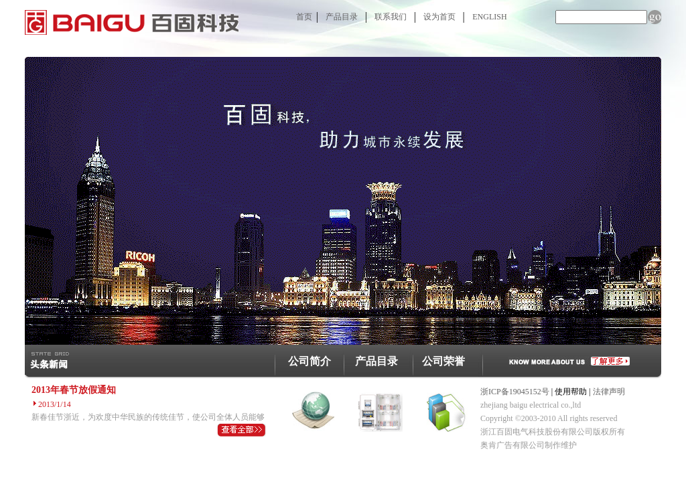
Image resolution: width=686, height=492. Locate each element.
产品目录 (342, 16)
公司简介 (309, 361)
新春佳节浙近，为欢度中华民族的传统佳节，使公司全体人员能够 (148, 417)
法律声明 (609, 391)
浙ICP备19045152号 (514, 391)
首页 (304, 16)
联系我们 (390, 16)
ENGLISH (489, 16)
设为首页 (439, 16)
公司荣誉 (443, 361)
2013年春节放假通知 (73, 390)
